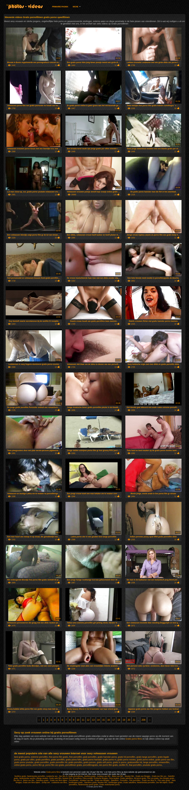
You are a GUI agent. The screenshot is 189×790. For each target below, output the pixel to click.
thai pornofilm (135, 765)
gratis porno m (109, 759)
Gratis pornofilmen (13, 5)
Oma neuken (114, 778)
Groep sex (46, 782)
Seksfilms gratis (42, 780)
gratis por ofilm (27, 759)
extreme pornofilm (39, 757)
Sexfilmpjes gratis (76, 782)
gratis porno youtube (23, 762)
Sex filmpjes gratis (167, 778)
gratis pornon (89, 762)
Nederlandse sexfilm (27, 778)
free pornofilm (75, 757)
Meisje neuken (42, 778)
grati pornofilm (89, 757)
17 (113, 720)
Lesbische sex (52, 776)
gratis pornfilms (43, 759)
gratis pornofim (75, 762)
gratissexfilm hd (134, 762)
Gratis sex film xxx (159, 776)
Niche (75, 7)
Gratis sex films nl (149, 780)
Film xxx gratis (153, 778)
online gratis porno (22, 765)
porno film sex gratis (54, 765)
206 (144, 720)
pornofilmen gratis (73, 765)
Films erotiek (88, 778)
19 (124, 720)
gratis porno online (145, 759)
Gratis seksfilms (126, 778)
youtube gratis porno (152, 765)
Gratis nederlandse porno (109, 785)
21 (134, 720)
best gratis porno (22, 757)
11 (83, 720)
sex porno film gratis (108, 765)
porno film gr (38, 765)
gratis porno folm (73, 759)
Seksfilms (115, 780)
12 (88, 720)
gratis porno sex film (164, 759)
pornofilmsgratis (90, 765)
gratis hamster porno (107, 757)
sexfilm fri (123, 765)
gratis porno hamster (92, 759)
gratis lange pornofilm (146, 757)
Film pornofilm (135, 780)
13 (93, 720)
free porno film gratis (58, 757)
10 (78, 720)
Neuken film (130, 776)
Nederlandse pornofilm (36, 776)
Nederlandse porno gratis (88, 785)
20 (129, 720)
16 (108, 720)
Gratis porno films (134, 739)
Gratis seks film (55, 778)
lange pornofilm (150, 762)
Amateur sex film (104, 776)
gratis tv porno (119, 762)
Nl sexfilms (77, 778)
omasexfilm (164, 762)
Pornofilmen (74, 780)
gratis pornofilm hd (58, 762)
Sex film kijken (162, 782)
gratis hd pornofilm (126, 757)
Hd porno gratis (140, 778)
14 (98, 720)
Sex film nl (63, 776)
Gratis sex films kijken (59, 780)
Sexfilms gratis (20, 776)
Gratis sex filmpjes (143, 776)
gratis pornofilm (41, 762)
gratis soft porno (104, 762)
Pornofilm (124, 780)
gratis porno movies (126, 759)
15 (103, 720)
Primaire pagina (60, 7)
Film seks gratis (164, 780)
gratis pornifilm (58, 759)
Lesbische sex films (60, 782)
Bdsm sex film (118, 776)
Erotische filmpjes (101, 778)
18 (118, 720)
